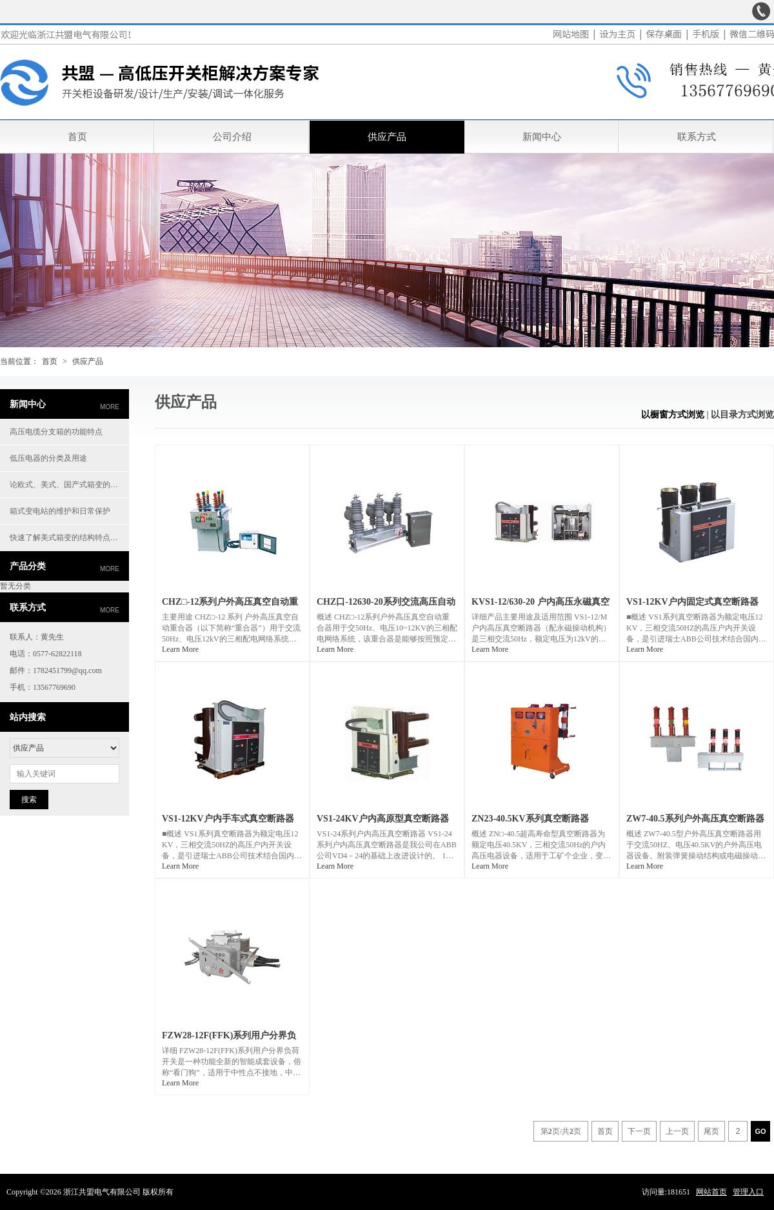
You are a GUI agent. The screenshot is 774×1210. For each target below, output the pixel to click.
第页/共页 (561, 1131)
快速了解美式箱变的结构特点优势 (68, 537)
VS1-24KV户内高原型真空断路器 (383, 818)
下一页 (639, 1131)
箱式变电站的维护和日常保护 (60, 511)
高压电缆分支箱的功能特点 (56, 431)
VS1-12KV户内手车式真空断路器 (228, 818)
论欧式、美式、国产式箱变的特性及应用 (69, 484)
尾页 (711, 1131)
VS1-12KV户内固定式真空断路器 (692, 602)
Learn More (180, 649)
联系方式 (696, 137)
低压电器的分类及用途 (48, 458)
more (109, 406)
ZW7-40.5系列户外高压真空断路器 (695, 818)
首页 (77, 137)
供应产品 (387, 137)
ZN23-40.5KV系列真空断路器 (530, 818)
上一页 (677, 1131)
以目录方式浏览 (742, 414)
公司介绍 (232, 137)
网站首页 (711, 1191)
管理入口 (748, 1191)
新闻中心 (541, 137)
